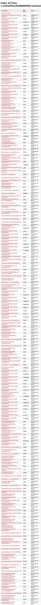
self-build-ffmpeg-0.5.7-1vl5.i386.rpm (11, 561)
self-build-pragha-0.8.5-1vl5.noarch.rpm (7, 460)
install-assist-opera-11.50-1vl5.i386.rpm (8, 507)
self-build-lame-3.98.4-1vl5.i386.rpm (11, 222)
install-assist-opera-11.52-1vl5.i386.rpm (8, 529)
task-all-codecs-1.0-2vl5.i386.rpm (10, 263)
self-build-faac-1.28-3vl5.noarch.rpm (11, 60)
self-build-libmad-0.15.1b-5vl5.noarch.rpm (8, 139)
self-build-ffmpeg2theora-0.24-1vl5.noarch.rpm (9, 95)
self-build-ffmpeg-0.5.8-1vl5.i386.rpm (11, 571)
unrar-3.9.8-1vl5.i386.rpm (8, 193)
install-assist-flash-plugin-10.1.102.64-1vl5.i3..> (8, 352)
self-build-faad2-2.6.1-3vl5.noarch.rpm (7, 41)
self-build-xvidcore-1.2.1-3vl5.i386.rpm (8, 120)
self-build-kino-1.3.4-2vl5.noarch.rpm (11, 215)
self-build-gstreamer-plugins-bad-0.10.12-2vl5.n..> (10, 501)
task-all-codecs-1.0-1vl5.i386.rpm (10, 111)
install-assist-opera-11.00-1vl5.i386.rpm (8, 428)
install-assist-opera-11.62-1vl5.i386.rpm (8, 583)
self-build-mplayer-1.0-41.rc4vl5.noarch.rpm (7, 472)
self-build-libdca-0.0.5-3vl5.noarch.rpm (7, 101)
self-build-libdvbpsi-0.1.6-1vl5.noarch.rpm (8, 187)
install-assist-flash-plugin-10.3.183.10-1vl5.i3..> (8, 520)
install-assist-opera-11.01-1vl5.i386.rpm (8, 444)
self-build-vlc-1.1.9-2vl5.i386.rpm (10, 485)
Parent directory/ (6, 13)
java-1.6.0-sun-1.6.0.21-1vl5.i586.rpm (8, 295)
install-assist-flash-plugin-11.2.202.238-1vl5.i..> (8, 602)
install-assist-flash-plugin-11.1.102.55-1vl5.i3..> (8, 555)
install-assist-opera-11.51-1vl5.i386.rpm (8, 517)
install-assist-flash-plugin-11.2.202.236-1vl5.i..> (8, 596)
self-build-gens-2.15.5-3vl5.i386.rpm (11, 76)
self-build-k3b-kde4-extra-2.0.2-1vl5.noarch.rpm (10, 437)
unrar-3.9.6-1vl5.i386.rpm (8, 133)
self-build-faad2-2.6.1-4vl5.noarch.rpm (7, 184)
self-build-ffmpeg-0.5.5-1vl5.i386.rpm (11, 552)
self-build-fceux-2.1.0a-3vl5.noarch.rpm (7, 47)
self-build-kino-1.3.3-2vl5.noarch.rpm (11, 85)
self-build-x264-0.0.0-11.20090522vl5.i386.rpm (8, 142)
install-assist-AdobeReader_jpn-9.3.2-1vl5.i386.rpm (10, 225)
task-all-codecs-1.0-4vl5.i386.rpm (10, 545)
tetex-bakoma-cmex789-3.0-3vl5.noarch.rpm (9, 123)
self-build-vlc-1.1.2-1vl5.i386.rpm (10, 282)
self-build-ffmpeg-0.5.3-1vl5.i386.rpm (11, 339)
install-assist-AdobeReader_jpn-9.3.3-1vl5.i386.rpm (10, 272)
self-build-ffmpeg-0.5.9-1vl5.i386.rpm (11, 593)
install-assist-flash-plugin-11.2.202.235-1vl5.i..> (8, 590)
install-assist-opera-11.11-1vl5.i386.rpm (8, 498)
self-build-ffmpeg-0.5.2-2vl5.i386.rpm (11, 276)
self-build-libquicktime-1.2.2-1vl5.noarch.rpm (9, 450)
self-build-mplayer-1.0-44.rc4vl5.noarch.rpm (7, 539)
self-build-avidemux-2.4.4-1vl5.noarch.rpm (8, 63)
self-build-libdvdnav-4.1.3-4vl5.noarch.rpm (8, 98)
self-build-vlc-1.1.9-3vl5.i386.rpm (10, 548)
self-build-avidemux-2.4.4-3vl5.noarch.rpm (8, 349)
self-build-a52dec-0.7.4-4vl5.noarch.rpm (7, 44)
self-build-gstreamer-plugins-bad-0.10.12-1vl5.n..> (10, 72)
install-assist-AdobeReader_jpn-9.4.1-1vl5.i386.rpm (10, 393)
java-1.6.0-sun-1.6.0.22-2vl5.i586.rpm (8, 396)
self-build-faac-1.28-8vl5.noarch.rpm (11, 532)
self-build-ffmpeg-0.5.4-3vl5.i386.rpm (11, 536)
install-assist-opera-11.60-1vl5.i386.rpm (8, 558)
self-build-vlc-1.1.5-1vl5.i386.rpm (10, 364)
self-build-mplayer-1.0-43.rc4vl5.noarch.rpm (7, 526)
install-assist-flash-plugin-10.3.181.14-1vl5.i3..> (8, 494)
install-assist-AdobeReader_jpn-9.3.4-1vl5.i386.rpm (10, 285)
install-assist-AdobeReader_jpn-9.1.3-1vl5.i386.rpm (10, 126)
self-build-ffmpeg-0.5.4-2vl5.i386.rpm (11, 488)
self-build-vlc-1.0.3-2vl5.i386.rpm (10, 177)
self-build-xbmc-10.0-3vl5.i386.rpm (10, 447)
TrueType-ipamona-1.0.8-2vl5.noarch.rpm (8, 155)
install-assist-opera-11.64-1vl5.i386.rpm (8, 586)
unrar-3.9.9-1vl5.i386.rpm (8, 203)
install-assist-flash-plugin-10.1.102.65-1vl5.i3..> (8, 421)
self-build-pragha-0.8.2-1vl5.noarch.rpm (7, 342)
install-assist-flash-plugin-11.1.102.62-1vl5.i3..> (8, 574)
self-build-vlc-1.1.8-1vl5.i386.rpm (10, 479)
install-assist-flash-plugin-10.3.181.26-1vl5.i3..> (8, 504)
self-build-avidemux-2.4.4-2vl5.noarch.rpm (8, 329)
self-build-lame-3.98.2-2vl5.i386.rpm (11, 149)
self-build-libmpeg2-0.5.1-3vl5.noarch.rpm (8, 104)
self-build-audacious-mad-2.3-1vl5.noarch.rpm (9, 253)
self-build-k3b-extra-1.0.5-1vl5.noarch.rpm (8, 333)
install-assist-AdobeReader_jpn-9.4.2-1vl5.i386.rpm (10, 463)
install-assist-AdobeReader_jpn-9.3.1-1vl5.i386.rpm (10, 199)
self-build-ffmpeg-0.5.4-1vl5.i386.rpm (11, 475)
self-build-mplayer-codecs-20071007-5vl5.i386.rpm (8, 107)
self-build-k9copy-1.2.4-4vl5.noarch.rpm (7, 66)
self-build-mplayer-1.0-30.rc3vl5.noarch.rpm (7, 279)
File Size (24, 10)
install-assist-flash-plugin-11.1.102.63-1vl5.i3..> (8, 577)
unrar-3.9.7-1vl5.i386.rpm (8, 174)
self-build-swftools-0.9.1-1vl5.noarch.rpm (8, 482)
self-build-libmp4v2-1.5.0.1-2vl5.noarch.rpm (8, 91)
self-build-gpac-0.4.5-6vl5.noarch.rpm (7, 79)
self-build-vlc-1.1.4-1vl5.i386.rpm (10, 320)
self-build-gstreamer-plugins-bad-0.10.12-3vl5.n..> (10, 542)
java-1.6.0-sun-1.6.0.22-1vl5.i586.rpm (8, 368)
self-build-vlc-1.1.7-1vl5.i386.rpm (10, 453)
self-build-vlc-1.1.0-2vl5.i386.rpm (10, 269)
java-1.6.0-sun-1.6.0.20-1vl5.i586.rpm (8, 228)
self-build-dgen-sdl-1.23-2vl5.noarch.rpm (8, 53)
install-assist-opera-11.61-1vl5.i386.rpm (8, 567)
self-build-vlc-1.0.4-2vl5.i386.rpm (10, 190)
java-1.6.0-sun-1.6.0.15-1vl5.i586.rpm (8, 22)
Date (32, 10)
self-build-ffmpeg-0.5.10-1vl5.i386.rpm (8, 599)
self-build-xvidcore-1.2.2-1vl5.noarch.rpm (8, 431)
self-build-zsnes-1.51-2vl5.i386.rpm (11, 117)
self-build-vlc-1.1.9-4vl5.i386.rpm (10, 564)
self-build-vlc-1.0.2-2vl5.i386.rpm (10, 152)
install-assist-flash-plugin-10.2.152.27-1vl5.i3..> (8, 456)
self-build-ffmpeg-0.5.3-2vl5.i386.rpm (11, 345)
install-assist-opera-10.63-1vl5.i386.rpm (8, 425)
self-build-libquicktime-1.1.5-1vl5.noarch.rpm (9, 266)
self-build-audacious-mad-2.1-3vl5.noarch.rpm (9, 145)
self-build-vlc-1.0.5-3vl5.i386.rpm (10, 218)
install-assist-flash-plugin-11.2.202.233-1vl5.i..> (8, 580)
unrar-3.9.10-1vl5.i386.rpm (8, 209)
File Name (4, 10)
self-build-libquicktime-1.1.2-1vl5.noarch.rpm (9, 82)
